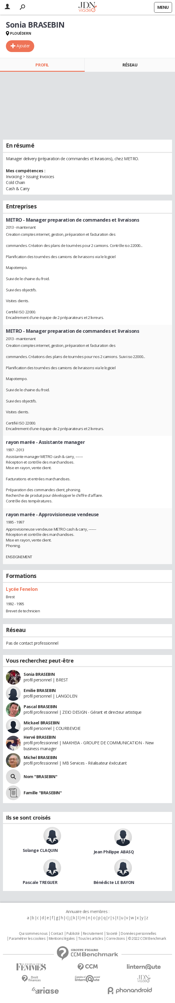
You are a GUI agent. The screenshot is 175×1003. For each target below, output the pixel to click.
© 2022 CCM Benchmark (147, 939)
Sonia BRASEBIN (39, 674)
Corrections (115, 939)
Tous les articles (90, 939)
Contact (57, 934)
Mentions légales (62, 939)
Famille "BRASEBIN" (43, 792)
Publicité (72, 934)
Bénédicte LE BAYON (114, 882)
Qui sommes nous (33, 934)
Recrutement (93, 934)
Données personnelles (138, 934)
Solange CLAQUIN (40, 850)
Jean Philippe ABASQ (114, 852)
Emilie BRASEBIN (40, 690)
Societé (111, 934)
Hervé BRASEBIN (39, 737)
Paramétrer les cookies (27, 939)
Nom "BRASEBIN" (40, 776)
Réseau (129, 65)
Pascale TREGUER (40, 882)
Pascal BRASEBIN (40, 706)
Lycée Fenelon (22, 589)
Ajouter (23, 46)
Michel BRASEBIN (40, 757)
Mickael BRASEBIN (41, 722)
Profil (42, 65)
